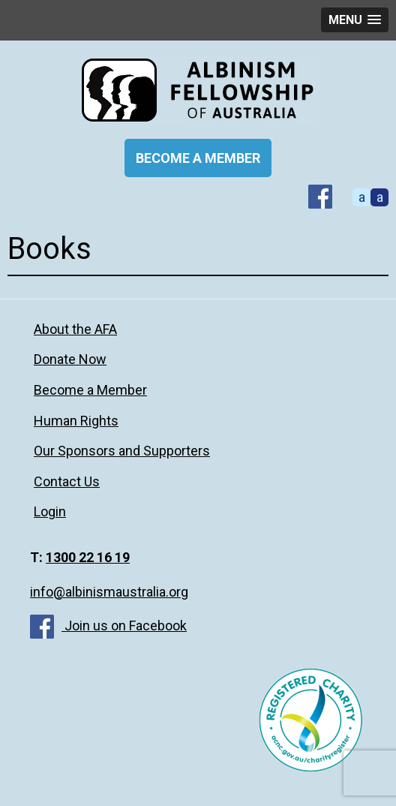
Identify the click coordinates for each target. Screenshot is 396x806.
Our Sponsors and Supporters (122, 451)
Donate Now (70, 359)
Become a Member (90, 390)
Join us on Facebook (108, 625)
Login (50, 511)
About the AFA (75, 329)
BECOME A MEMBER (198, 158)
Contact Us (67, 481)
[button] (354, 20)
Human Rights (76, 421)
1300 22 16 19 (88, 557)
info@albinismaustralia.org (109, 592)
